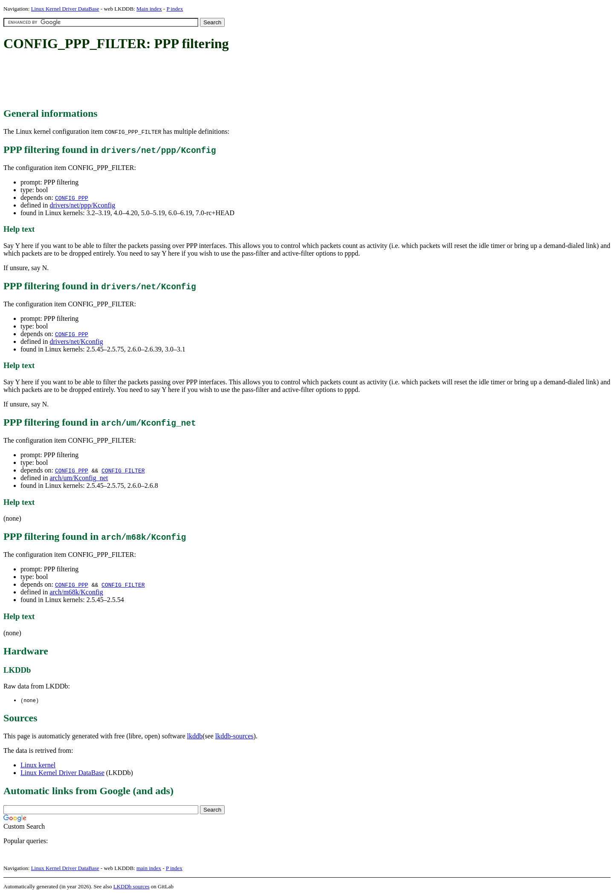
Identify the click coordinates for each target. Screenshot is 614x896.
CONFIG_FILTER (123, 470)
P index (174, 9)
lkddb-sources (234, 736)
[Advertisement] (158, 80)
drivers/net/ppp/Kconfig (82, 205)
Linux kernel (37, 765)
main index (148, 868)
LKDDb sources (131, 887)
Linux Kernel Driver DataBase (65, 9)
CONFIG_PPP (71, 198)
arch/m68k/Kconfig (76, 592)
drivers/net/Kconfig (76, 341)
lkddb (195, 736)
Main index (149, 9)
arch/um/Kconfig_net (78, 477)
